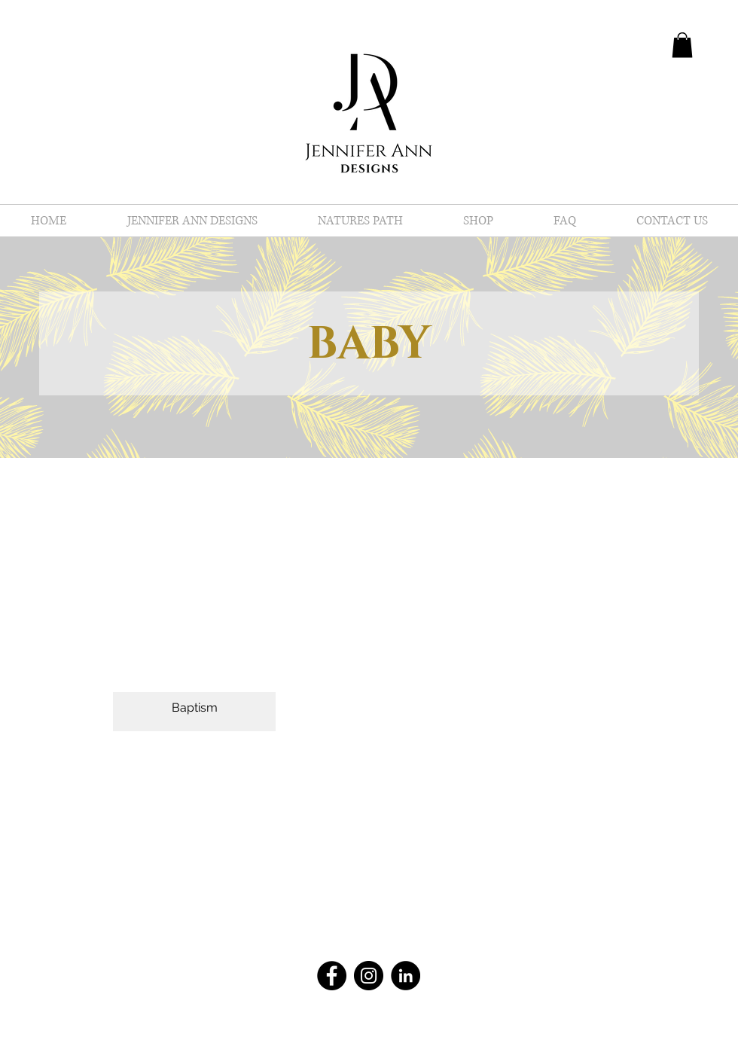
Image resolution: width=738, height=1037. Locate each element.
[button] (682, 44)
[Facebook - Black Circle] (331, 975)
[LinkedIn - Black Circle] (405, 975)
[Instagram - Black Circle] (368, 975)
